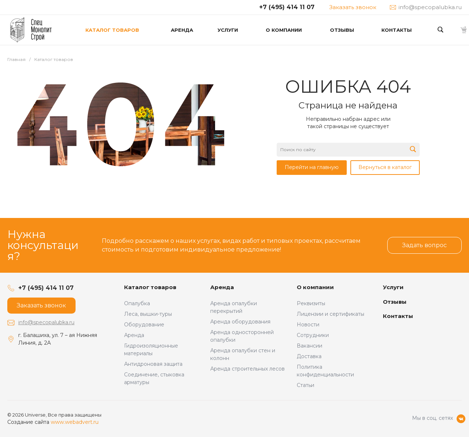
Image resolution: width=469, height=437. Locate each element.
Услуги (393, 287)
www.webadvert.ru (75, 422)
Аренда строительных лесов (247, 368)
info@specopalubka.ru (46, 322)
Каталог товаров (150, 287)
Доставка (309, 356)
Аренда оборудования (240, 321)
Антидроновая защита (153, 364)
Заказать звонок (352, 7)
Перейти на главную (312, 167)
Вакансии (309, 345)
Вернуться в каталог (385, 167)
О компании (315, 287)
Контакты (398, 316)
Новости (308, 324)
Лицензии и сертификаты (330, 314)
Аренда (134, 335)
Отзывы (395, 301)
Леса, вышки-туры (148, 314)
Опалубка (137, 303)
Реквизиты (311, 303)
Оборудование (144, 324)
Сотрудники (313, 335)
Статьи (305, 385)
